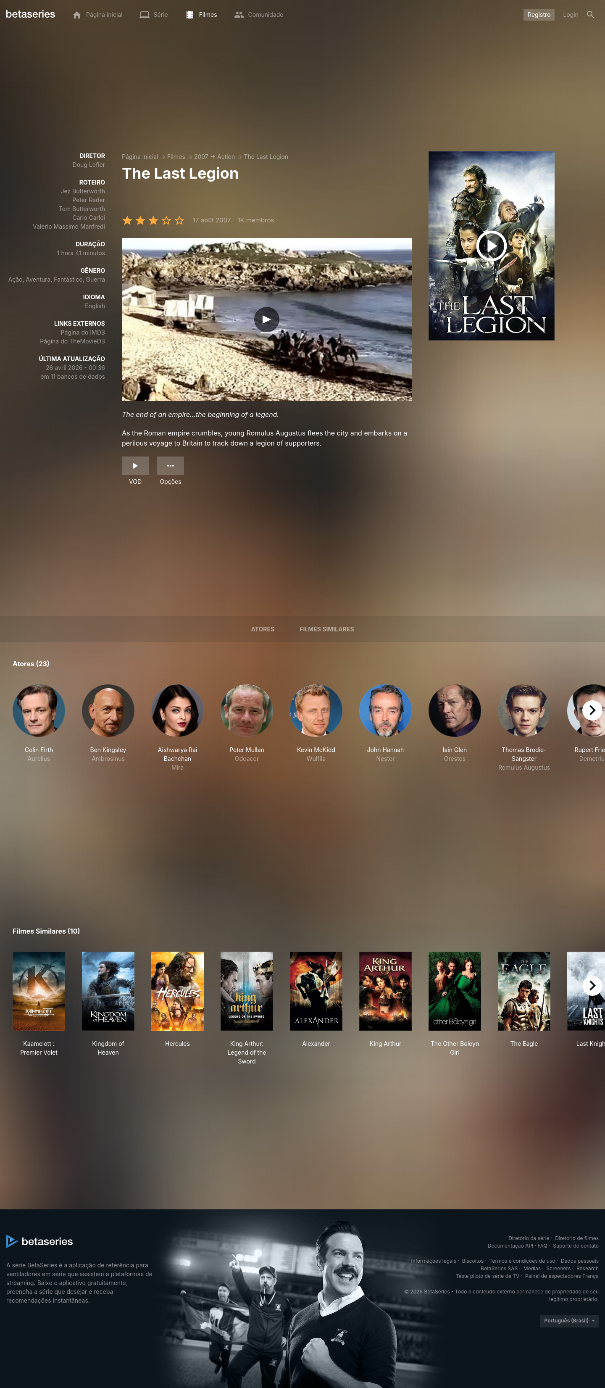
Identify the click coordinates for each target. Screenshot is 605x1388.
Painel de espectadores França (562, 1276)
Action (226, 156)
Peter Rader (88, 199)
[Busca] (591, 14)
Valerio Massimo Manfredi (69, 226)
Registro (539, 14)
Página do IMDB (83, 332)
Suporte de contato (576, 1246)
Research (587, 1268)
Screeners (559, 1268)
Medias (532, 1268)
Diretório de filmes (577, 1238)
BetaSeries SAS (499, 1268)
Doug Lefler (89, 164)
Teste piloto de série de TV (488, 1276)
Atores (262, 629)
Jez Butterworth (82, 191)
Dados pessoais (580, 1261)
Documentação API (511, 1246)
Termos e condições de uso (522, 1261)
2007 (201, 156)
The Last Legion (266, 156)
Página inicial (140, 156)
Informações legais (434, 1261)
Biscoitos (473, 1261)
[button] (39, 728)
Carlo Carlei (88, 217)
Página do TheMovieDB (72, 341)
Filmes (176, 156)
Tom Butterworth (82, 208)
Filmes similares (327, 629)
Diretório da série (528, 1238)
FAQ (542, 1246)
